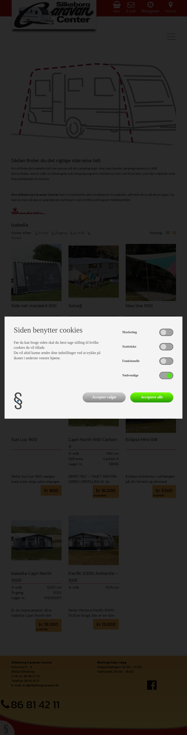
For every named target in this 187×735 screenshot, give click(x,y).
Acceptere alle (152, 397)
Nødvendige (130, 375)
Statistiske (129, 346)
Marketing (129, 332)
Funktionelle (130, 361)
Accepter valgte (104, 397)
